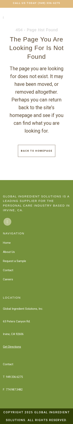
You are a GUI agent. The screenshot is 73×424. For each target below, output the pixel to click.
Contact (8, 270)
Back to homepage (36, 150)
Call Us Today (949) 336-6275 (36, 3)
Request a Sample (14, 261)
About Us (9, 252)
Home (7, 243)
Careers (8, 279)
